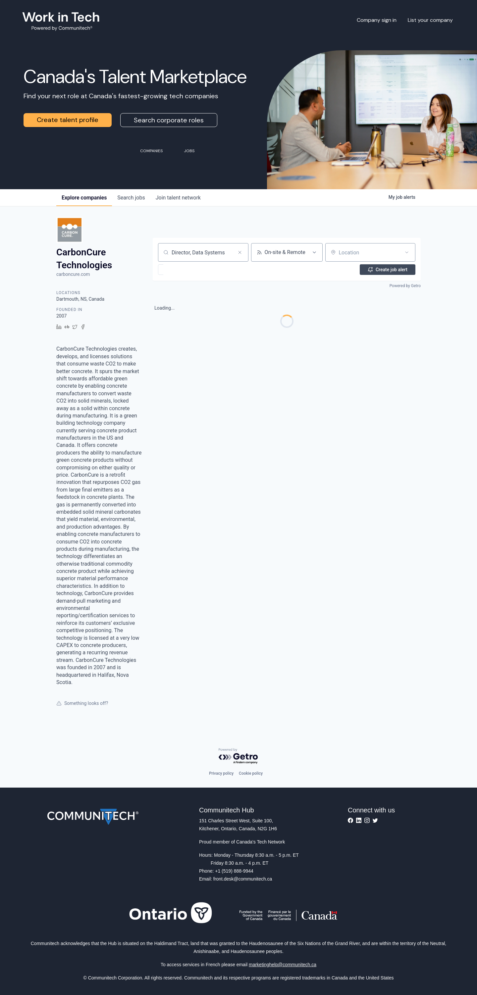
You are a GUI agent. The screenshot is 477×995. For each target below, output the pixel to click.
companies (84, 198)
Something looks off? (82, 703)
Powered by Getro (405, 285)
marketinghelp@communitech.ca (282, 964)
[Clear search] (240, 252)
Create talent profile (67, 119)
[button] (180, 269)
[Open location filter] (406, 252)
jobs (131, 198)
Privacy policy (221, 773)
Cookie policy (251, 773)
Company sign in (377, 20)
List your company (430, 20)
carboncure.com (73, 274)
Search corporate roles (169, 120)
